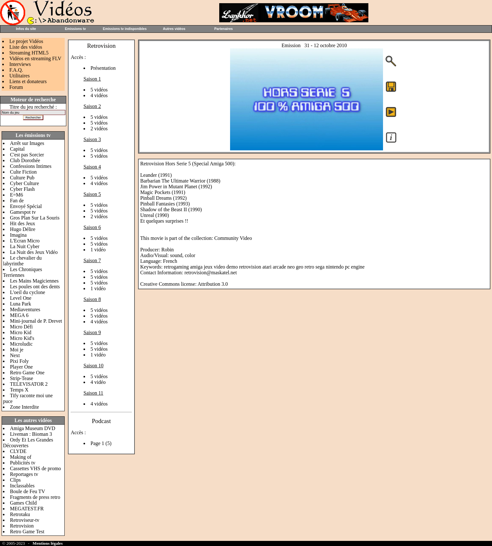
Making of (20, 457)
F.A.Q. (16, 70)
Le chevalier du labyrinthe (22, 260)
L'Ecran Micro (25, 240)
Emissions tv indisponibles (125, 29)
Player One (21, 367)
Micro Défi (21, 326)
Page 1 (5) (101, 443)
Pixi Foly (19, 361)
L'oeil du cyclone (27, 292)
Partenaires (223, 29)
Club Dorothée (25, 160)
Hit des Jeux (22, 223)
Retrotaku (20, 514)
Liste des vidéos (25, 47)
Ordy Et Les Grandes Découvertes (28, 442)
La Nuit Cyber (24, 246)
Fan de (17, 200)
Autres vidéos (174, 29)
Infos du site (26, 29)
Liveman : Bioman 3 (31, 434)
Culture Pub (22, 177)
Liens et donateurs (28, 81)
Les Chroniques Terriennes (22, 272)
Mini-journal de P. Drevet (36, 321)
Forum (16, 87)
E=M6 (16, 195)
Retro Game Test (27, 531)
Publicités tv (22, 462)
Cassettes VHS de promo (35, 468)
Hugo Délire (22, 229)
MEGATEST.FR (27, 508)
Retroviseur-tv (24, 520)
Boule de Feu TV (27, 491)
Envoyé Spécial (26, 206)
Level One (20, 298)
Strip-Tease (21, 378)
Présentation (103, 68)
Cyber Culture (24, 183)
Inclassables (22, 485)
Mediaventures (25, 309)
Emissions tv (75, 29)
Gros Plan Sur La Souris (35, 217)
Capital (17, 149)
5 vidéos (99, 89)
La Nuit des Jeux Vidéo (34, 252)
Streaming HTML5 (28, 52)
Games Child (23, 503)
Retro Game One (27, 372)
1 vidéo (98, 249)
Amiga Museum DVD (32, 428)
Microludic (21, 344)
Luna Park (20, 303)
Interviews (20, 64)
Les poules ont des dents (35, 286)
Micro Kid (20, 332)
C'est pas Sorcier (27, 154)
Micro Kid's (22, 338)
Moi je (16, 349)
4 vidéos (99, 95)
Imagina (18, 235)
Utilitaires (19, 75)
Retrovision (22, 525)
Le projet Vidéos (26, 41)
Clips (15, 480)
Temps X (19, 389)
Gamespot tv (23, 212)
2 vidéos (99, 128)
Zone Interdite (24, 407)
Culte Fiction (23, 172)
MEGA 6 (19, 315)
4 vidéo (98, 382)
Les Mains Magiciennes (34, 281)
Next (15, 355)
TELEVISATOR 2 (28, 384)
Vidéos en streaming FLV (35, 58)
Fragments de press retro (35, 497)
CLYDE (18, 451)
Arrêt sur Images (27, 143)
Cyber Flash (22, 189)
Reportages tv (24, 474)
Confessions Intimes (30, 166)
